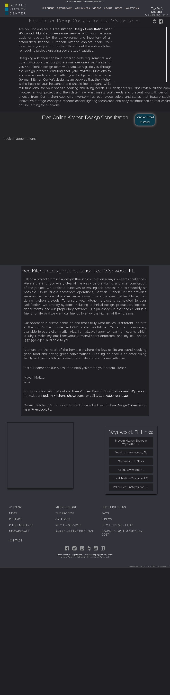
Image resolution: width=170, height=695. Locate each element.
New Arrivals (19, 531)
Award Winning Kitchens (74, 531)
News (118, 8)
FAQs (105, 513)
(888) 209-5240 (117, 395)
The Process (64, 513)
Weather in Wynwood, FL (131, 452)
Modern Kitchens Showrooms (62, 395)
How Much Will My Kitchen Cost (122, 533)
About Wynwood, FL (131, 469)
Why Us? (15, 507)
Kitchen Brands (21, 525)
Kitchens (48, 8)
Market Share (66, 507)
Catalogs (62, 519)
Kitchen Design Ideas (117, 525)
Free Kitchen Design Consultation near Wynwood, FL (78, 271)
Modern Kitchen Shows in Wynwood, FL (131, 442)
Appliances (82, 8)
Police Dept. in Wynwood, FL (131, 487)
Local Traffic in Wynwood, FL (131, 478)
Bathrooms (65, 8)
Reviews (15, 519)
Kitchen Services (68, 525)
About (108, 8)
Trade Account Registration (69, 555)
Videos (97, 8)
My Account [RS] (91, 555)
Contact (15, 540)
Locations (132, 8)
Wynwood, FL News (131, 461)
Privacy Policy (106, 555)
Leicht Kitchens (114, 507)
